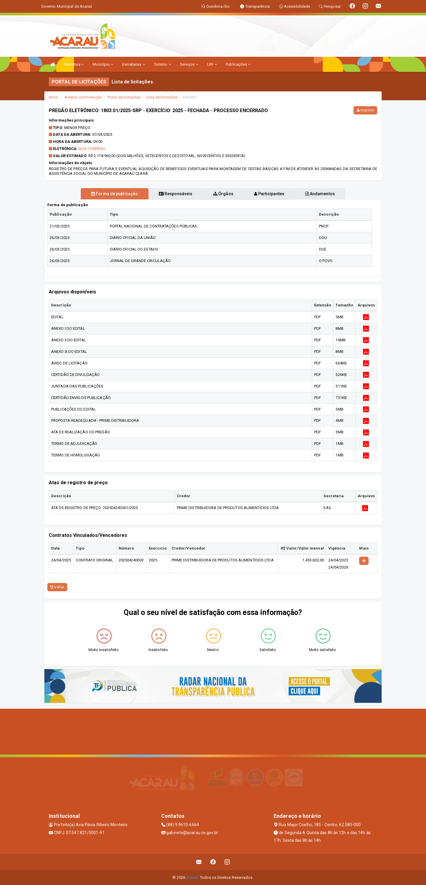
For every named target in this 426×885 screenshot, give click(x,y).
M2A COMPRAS (91, 148)
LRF (212, 64)
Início (53, 97)
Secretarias (133, 64)
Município (103, 64)
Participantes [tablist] (273, 193)
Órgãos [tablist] (223, 193)
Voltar (57, 587)
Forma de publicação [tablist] (106, 193)
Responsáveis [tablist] (171, 193)
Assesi (192, 877)
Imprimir (365, 110)
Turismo (162, 64)
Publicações (238, 64)
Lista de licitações (162, 97)
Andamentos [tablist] (328, 193)
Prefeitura (74, 64)
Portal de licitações (124, 97)
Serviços (189, 64)
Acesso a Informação (83, 97)
